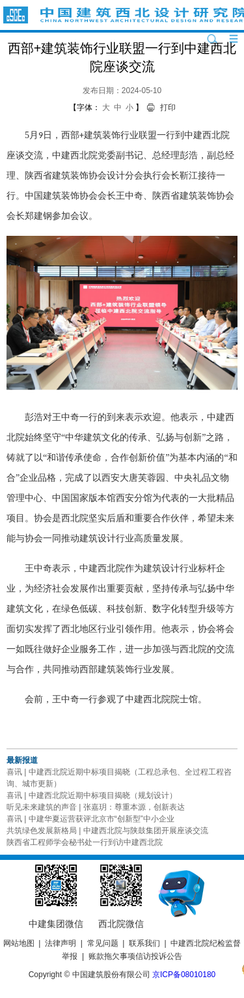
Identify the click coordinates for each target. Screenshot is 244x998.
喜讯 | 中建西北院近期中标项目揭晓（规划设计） (92, 795)
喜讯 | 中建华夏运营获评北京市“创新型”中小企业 (90, 818)
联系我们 (144, 943)
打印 (168, 107)
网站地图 (18, 943)
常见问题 (102, 943)
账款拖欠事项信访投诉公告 (135, 956)
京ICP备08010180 (183, 974)
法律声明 (60, 943)
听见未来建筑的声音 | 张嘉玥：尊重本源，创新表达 (96, 807)
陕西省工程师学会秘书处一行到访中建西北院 (85, 842)
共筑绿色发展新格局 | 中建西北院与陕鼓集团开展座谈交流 (107, 830)
